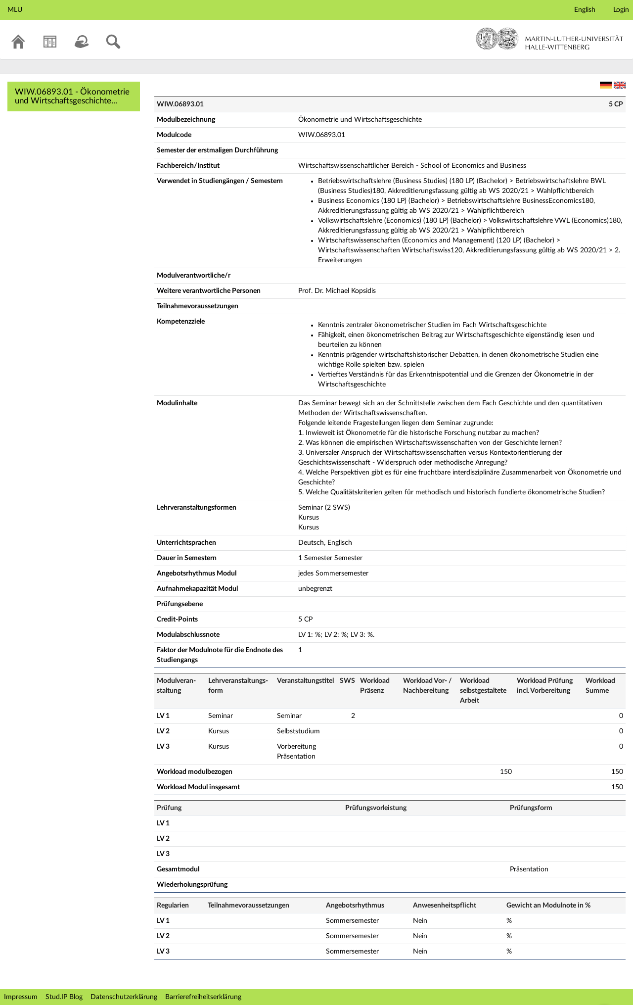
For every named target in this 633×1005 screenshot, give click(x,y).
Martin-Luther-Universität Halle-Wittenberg (549, 38)
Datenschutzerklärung (123, 997)
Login (621, 9)
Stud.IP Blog (64, 997)
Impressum (21, 997)
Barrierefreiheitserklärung (203, 997)
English (584, 9)
